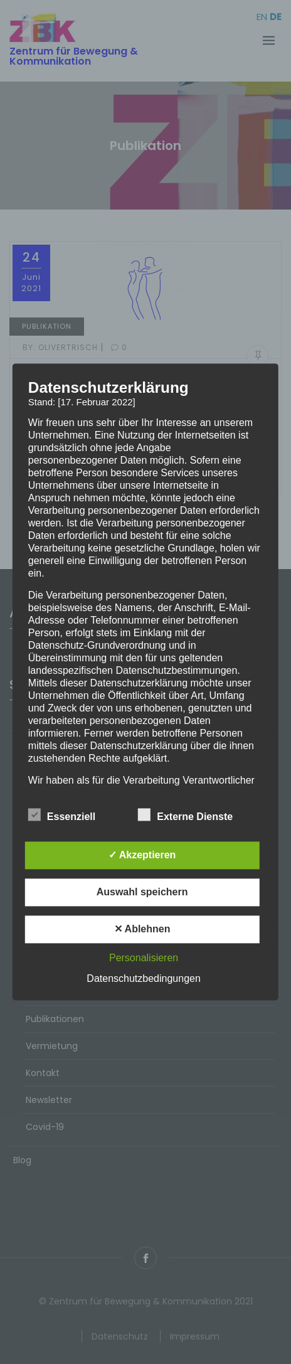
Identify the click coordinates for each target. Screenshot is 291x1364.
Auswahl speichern (142, 892)
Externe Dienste (185, 815)
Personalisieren (143, 958)
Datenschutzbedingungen (143, 979)
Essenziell (61, 815)
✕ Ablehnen (142, 929)
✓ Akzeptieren (142, 855)
